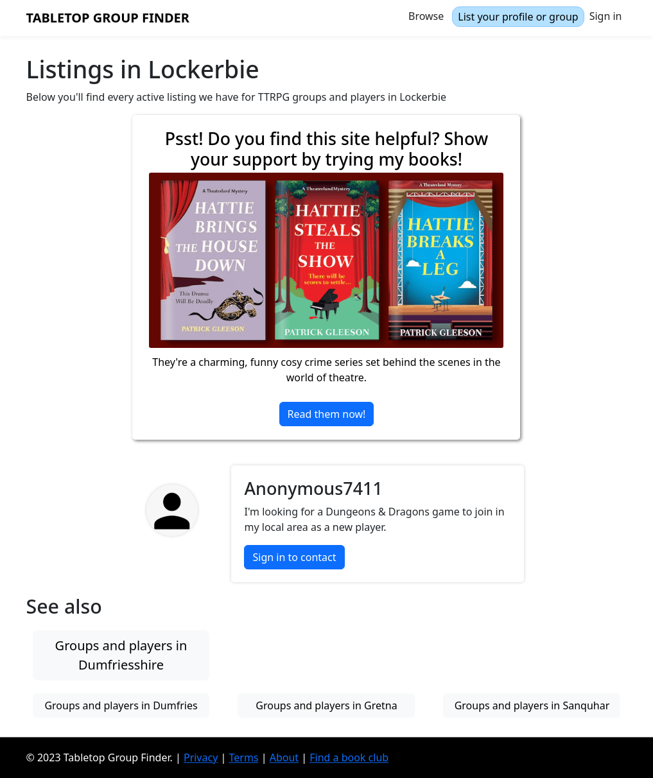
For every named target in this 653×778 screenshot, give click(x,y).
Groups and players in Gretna (326, 705)
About (284, 757)
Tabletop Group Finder (107, 17)
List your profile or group (518, 17)
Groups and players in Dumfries (120, 705)
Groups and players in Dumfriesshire (121, 655)
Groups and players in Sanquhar (532, 705)
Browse (426, 16)
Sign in (605, 16)
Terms (243, 757)
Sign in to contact (294, 557)
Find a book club (348, 757)
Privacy (201, 757)
